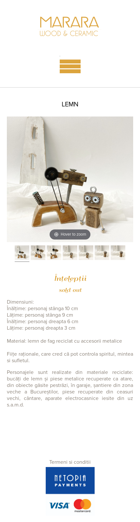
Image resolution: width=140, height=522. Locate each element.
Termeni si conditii (70, 462)
